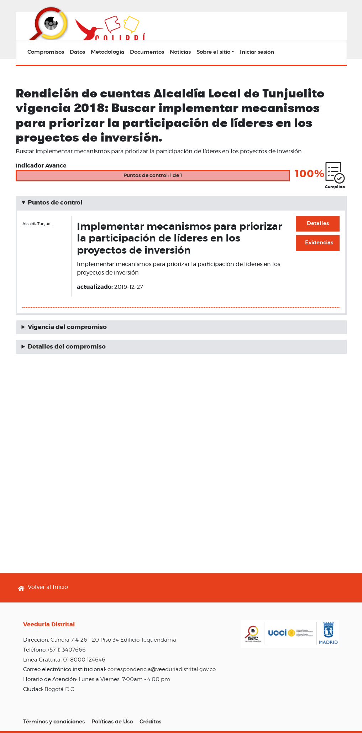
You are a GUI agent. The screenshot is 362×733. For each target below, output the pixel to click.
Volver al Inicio (48, 587)
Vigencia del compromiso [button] (67, 327)
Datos (77, 52)
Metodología (107, 52)
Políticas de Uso (112, 721)
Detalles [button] (318, 223)
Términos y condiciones (54, 721)
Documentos (147, 52)
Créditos (150, 721)
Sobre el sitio (213, 52)
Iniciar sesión (257, 52)
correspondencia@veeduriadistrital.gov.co (161, 669)
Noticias (180, 52)
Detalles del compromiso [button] (67, 347)
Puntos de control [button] (55, 203)
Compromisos (45, 52)
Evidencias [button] (319, 242)
